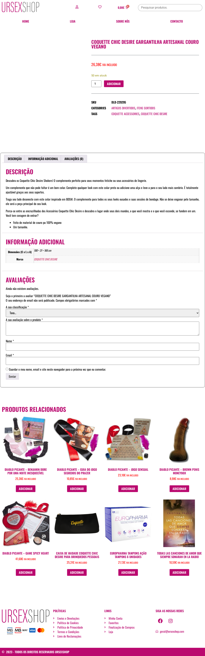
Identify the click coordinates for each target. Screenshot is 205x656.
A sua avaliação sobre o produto (24, 319)
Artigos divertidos (123, 108)
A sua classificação (17, 307)
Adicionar (114, 84)
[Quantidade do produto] (96, 83)
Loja (72, 21)
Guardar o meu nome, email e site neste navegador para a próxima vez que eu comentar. (57, 369)
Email (10, 355)
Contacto (176, 21)
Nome (10, 340)
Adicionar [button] (25, 488)
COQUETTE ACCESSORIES (125, 114)
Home (25, 21)
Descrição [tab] (15, 158)
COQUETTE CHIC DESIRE (154, 114)
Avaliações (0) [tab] (73, 158)
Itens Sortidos (146, 108)
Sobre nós (123, 21)
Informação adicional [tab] (43, 158)
